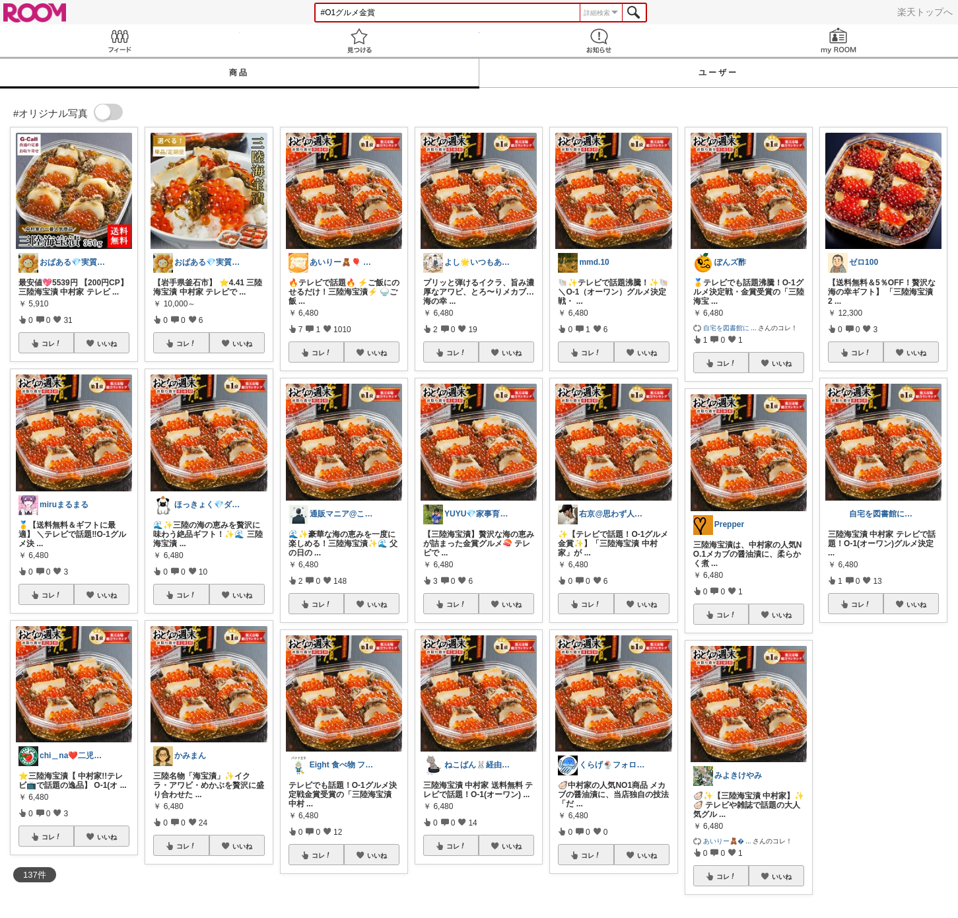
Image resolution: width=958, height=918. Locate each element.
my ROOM (838, 40)
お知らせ (599, 40)
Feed (120, 40)
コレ (51, 343)
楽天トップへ (925, 12)
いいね (107, 343)
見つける (359, 40)
